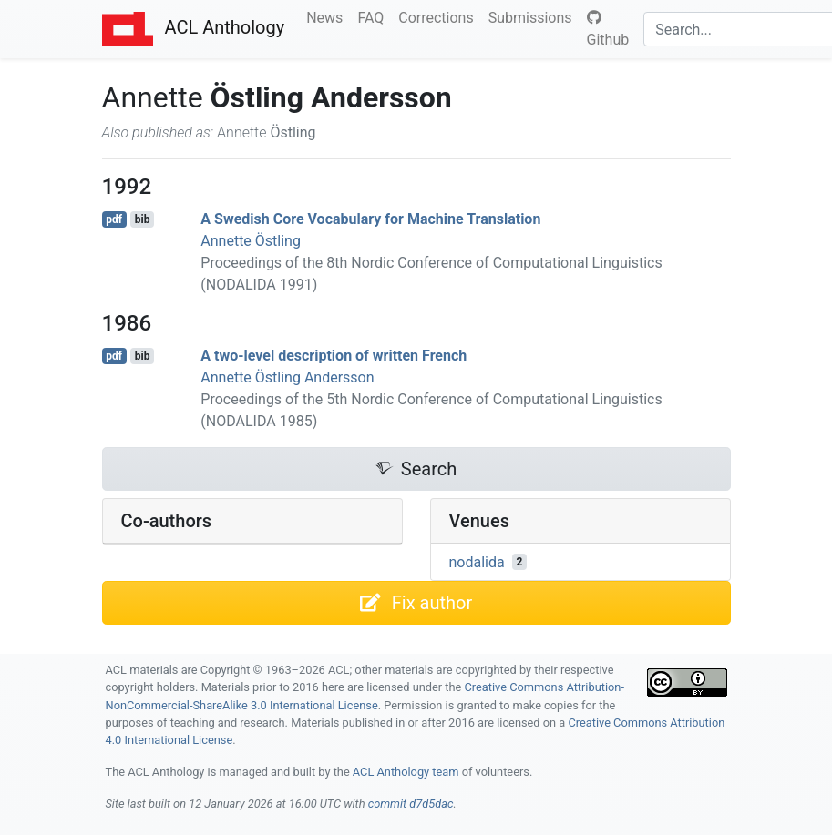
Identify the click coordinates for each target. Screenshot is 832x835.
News (328, 16)
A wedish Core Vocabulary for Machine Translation (370, 219)
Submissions (534, 16)
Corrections (439, 16)
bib (142, 219)
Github (608, 29)
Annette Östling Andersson (287, 377)
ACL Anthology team (406, 772)
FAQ (374, 16)
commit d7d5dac (411, 803)
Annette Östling (250, 240)
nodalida (477, 561)
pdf (114, 219)
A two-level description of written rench (333, 355)
